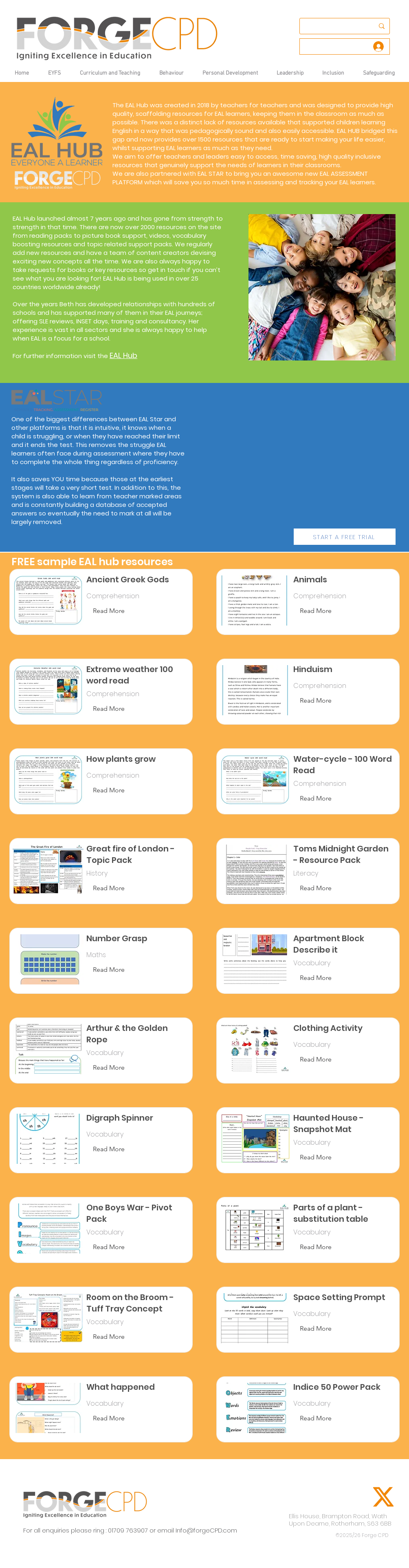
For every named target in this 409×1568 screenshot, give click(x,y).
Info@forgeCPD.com (206, 1530)
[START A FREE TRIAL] (345, 537)
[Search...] (333, 26)
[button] (171, 73)
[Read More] (108, 611)
